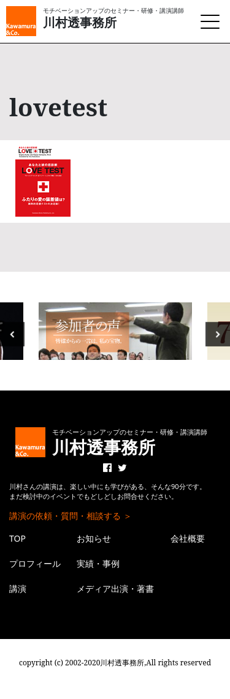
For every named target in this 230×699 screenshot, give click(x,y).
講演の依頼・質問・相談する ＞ (70, 515)
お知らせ (94, 538)
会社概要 (188, 538)
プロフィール (35, 563)
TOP (17, 538)
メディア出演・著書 (115, 588)
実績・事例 (98, 563)
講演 (17, 588)
